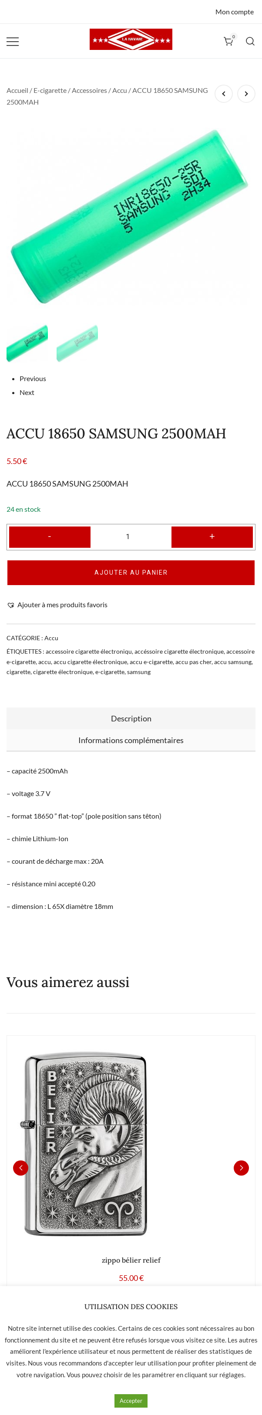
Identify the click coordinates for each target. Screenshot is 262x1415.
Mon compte (234, 11)
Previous (33, 367)
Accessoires (89, 90)
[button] (57, 594)
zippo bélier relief (131, 1248)
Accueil (17, 90)
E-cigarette (50, 90)
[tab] (131, 707)
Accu (119, 90)
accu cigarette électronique (90, 651)
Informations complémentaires (131, 729)
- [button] (49, 525)
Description (131, 707)
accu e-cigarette (151, 651)
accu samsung (233, 651)
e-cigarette (109, 661)
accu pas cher (193, 651)
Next (27, 381)
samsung (139, 661)
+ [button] (212, 525)
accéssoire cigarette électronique (179, 640)
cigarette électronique (63, 661)
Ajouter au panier (131, 561)
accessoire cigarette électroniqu (89, 640)
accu (44, 651)
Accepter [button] (131, 1400)
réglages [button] (231, 1375)
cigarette (18, 661)
